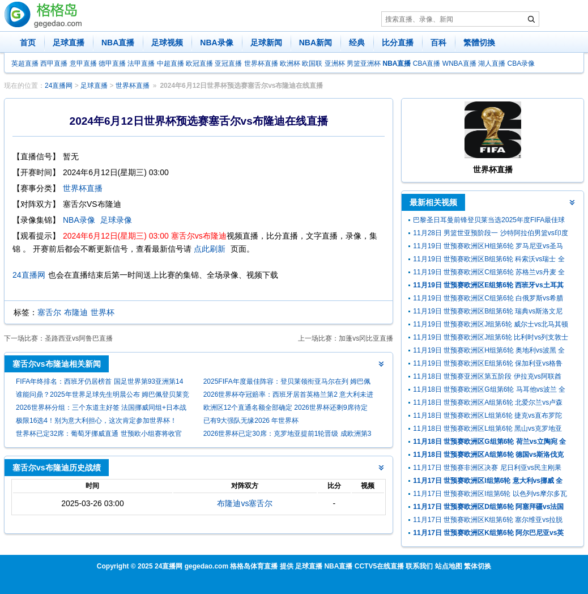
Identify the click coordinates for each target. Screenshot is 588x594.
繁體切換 (479, 42)
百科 (438, 42)
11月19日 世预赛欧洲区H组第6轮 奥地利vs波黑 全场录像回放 (489, 351)
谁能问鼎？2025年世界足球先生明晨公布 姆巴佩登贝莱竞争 (102, 396)
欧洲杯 (290, 63)
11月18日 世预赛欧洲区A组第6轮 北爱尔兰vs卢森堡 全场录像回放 (488, 403)
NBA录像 (216, 42)
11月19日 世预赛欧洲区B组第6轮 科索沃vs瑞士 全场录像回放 (488, 260)
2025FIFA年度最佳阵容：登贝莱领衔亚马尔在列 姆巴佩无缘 (286, 382)
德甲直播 (112, 63)
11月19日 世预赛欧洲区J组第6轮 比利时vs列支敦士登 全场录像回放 (490, 338)
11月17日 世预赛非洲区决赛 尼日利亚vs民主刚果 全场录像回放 (487, 469)
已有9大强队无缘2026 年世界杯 (251, 421)
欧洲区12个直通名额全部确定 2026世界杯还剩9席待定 (285, 407)
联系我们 (419, 566)
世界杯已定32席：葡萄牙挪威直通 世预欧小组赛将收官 (99, 434)
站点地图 (448, 566)
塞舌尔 (49, 312)
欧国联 (312, 63)
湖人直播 (491, 63)
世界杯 (102, 312)
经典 (357, 42)
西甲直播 (53, 63)
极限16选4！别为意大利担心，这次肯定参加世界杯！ (96, 421)
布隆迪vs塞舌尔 (244, 503)
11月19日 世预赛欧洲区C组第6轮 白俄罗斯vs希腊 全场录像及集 (488, 299)
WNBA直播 (459, 63)
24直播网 (59, 86)
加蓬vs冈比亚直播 (366, 338)
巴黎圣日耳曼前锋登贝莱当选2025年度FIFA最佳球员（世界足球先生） (489, 221)
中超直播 (170, 63)
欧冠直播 (199, 63)
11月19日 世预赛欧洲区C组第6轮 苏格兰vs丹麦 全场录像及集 (489, 273)
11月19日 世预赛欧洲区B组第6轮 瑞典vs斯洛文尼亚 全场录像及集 (488, 312)
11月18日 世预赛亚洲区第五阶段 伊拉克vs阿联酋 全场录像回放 (487, 377)
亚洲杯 (335, 63)
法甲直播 (141, 63)
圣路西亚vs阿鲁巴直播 (79, 338)
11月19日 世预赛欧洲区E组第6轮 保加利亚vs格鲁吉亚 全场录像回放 (488, 364)
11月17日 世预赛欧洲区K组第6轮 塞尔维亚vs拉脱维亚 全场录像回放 (488, 521)
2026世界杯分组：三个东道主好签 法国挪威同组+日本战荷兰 (101, 409)
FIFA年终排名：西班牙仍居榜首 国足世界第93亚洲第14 (99, 381)
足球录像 (116, 219)
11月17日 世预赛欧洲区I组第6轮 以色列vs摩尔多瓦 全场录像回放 (489, 495)
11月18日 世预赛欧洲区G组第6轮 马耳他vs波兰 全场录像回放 (489, 390)
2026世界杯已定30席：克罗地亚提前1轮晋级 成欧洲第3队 (287, 435)
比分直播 (398, 42)
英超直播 (25, 63)
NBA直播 (117, 42)
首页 (28, 42)
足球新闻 (266, 42)
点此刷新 (209, 248)
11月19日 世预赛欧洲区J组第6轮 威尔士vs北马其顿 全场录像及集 (490, 325)
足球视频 (167, 42)
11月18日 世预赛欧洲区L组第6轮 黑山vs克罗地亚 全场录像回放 (487, 430)
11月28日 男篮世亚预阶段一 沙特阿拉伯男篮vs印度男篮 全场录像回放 (490, 234)
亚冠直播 (228, 63)
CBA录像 (521, 63)
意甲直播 (83, 63)
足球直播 (68, 42)
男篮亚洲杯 (364, 63)
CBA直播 (427, 63)
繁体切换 (477, 566)
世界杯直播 (261, 63)
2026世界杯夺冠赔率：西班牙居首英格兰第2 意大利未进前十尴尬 (288, 396)
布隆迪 (76, 312)
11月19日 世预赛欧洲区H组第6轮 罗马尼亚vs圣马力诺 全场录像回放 (488, 247)
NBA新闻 (315, 42)
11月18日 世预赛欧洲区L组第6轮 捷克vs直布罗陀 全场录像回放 (487, 416)
